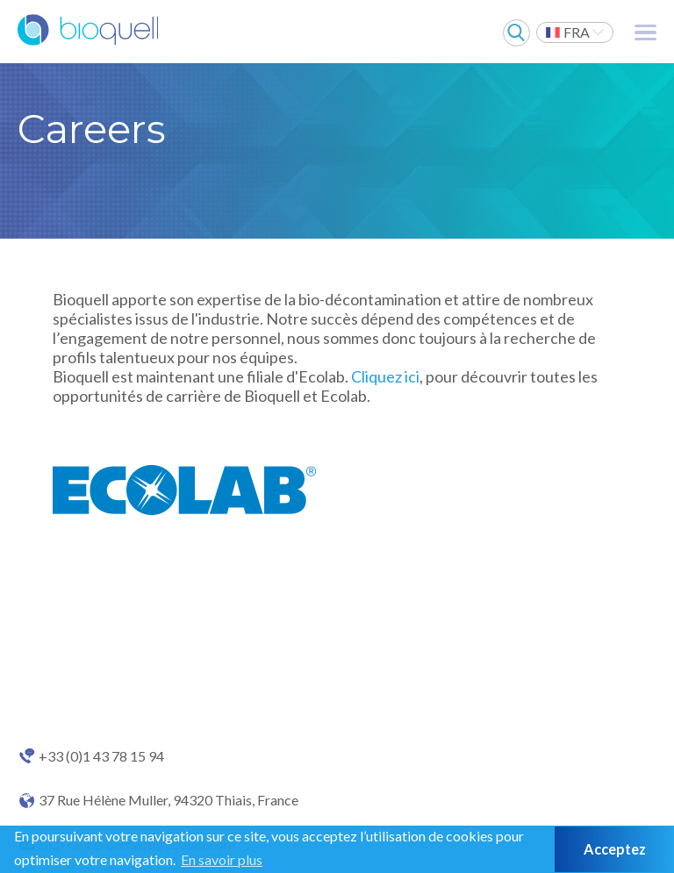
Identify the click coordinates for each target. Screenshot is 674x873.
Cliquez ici (385, 376)
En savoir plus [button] (221, 859)
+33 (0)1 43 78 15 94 (101, 756)
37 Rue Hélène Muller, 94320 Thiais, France (168, 800)
